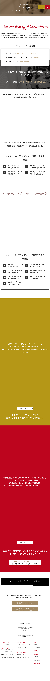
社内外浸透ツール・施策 (21, 654)
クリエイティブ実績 (21, 656)
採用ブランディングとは (5, 656)
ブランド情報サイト (37, 651)
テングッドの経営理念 (5, 644)
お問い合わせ (37, 663)
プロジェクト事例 (20, 649)
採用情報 (35, 645)
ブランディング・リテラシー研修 (7, 649)
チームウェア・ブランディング (23, 657)
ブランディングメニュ (21, 647)
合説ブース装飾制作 (37, 660)
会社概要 (35, 644)
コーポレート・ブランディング (8, 582)
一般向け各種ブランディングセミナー (8, 651)
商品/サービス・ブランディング (24, 582)
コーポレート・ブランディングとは (7, 652)
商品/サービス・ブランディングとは (8, 654)
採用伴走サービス (37, 656)
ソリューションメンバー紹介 (22, 645)
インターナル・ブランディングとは (7, 657)
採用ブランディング (40, 581)
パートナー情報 (37, 647)
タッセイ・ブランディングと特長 (23, 644)
